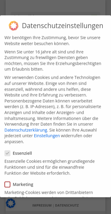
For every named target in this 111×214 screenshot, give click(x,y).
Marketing (21, 180)
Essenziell (20, 149)
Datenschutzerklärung (25, 126)
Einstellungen (47, 132)
